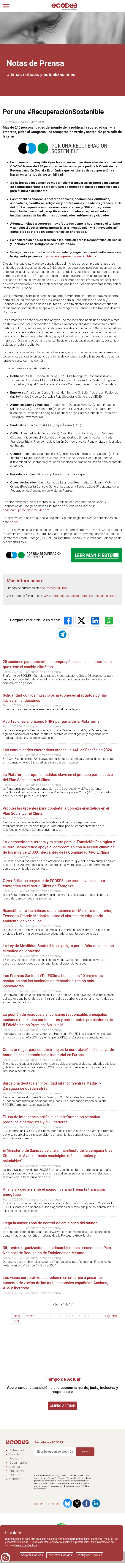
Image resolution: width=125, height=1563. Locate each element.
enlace (14, 522)
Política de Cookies (26, 1545)
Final (15, 1321)
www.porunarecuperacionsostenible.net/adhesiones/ (80, 596)
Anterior (30, 1316)
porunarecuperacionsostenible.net (72, 256)
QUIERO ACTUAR (62, 1406)
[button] (68, 621)
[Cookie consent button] (5, 1557)
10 (98, 1316)
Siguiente (111, 1316)
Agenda (14, 1466)
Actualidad (16, 1450)
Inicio (16, 1316)
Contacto (15, 1479)
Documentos (18, 1462)
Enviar (85, 1451)
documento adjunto (53, 588)
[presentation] (62, 1465)
